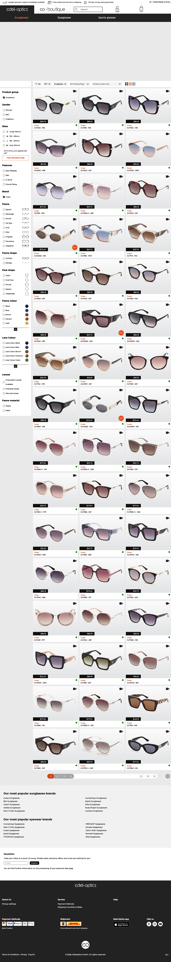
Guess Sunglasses (11, 798)
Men (6, 115)
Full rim (16, 258)
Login (117, 11)
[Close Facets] (15, 84)
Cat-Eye (16, 223)
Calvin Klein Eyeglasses (96, 830)
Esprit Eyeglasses (11, 834)
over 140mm (11, 145)
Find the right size (15, 158)
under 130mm (12, 132)
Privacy (24, 954)
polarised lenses (11, 389)
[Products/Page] (79, 84)
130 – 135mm (11, 136)
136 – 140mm (11, 141)
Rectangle (16, 214)
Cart (141, 11)
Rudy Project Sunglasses (96, 808)
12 (141, 776)
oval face (16, 280)
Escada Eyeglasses (94, 827)
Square (16, 209)
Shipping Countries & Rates (70, 907)
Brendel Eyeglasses (94, 834)
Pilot (16, 232)
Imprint (31, 954)
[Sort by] (107, 84)
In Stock (7, 180)
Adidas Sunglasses (11, 808)
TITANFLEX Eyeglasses (13, 837)
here (71, 868)
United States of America (162, 2)
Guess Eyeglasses (11, 830)
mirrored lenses (10, 393)
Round (16, 284)
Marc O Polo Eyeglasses (14, 827)
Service (61, 899)
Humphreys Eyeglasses (13, 824)
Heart (16, 275)
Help (115, 899)
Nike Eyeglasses (93, 837)
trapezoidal (16, 294)
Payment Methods (66, 904)
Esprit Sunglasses (93, 801)
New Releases (10, 171)
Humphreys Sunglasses (95, 798)
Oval (16, 228)
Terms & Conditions (10, 954)
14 (154, 776)
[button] (17, 9)
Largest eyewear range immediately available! (26, 2)
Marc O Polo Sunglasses (14, 811)
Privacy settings (9, 904)
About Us (6, 899)
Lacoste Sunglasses (94, 811)
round (16, 218)
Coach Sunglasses (11, 804)
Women (7, 110)
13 (148, 776)
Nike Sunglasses (92, 804)
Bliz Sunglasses (10, 801)
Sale (6, 175)
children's (8, 119)
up (167, 954)
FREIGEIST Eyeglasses (95, 824)
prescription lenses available (12, 382)
